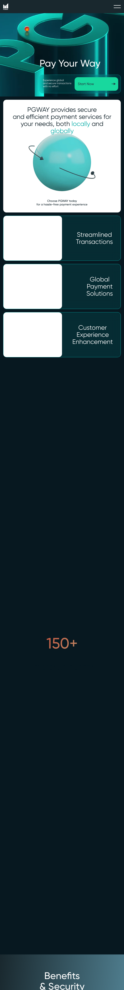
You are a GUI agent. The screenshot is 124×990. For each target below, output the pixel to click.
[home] (5, 6)
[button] (117, 6)
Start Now (86, 84)
